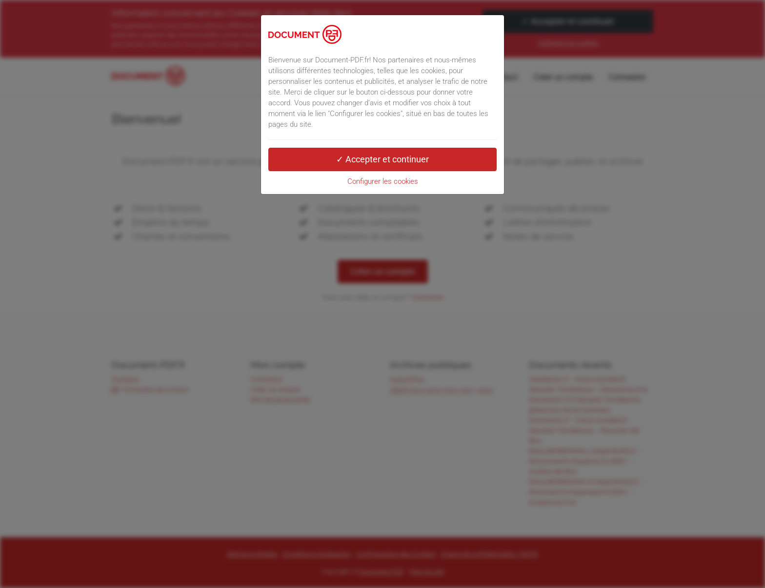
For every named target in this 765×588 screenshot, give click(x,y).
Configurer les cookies (382, 181)
